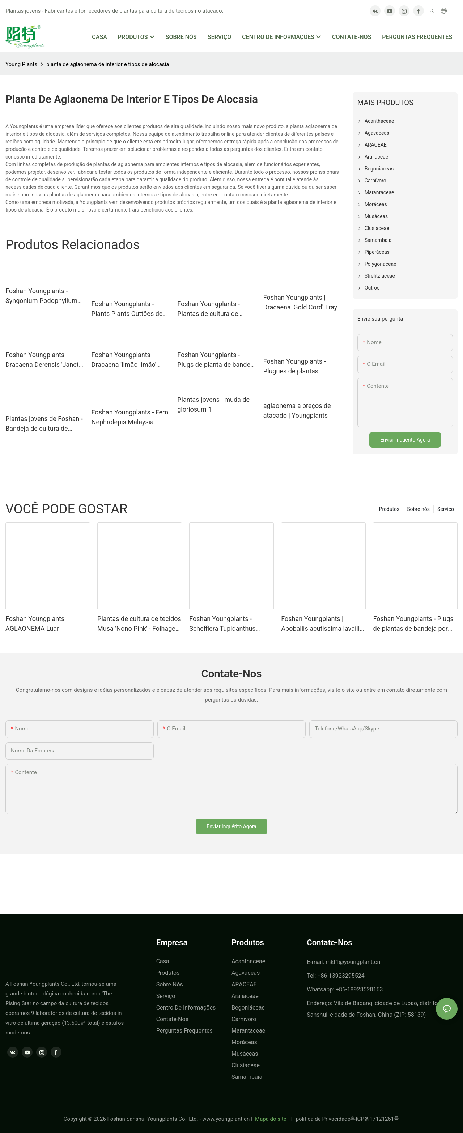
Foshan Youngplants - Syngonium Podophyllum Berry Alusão (41, 296)
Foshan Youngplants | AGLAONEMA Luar (36, 623)
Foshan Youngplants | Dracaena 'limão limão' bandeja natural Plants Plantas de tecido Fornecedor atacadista (124, 360)
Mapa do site (270, 1119)
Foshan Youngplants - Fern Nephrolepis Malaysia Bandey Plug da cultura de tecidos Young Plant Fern (130, 417)
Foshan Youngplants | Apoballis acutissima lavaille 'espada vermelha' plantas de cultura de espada (322, 624)
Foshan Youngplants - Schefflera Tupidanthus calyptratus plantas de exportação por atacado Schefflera (223, 624)
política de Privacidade (323, 1119)
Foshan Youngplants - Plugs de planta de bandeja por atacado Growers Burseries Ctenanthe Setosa (216, 360)
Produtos (389, 509)
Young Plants (21, 64)
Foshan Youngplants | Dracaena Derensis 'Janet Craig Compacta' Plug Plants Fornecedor (42, 360)
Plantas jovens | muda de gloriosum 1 (213, 404)
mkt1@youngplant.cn (353, 962)
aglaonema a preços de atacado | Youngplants (297, 410)
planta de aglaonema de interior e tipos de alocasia (107, 64)
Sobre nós (418, 509)
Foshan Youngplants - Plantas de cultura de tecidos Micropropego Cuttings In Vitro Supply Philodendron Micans (211, 309)
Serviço (445, 509)
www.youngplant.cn (226, 1119)
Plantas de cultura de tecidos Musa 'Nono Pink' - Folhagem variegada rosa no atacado (139, 624)
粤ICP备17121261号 (374, 1119)
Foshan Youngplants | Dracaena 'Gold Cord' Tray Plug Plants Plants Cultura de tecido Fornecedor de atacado (301, 303)
